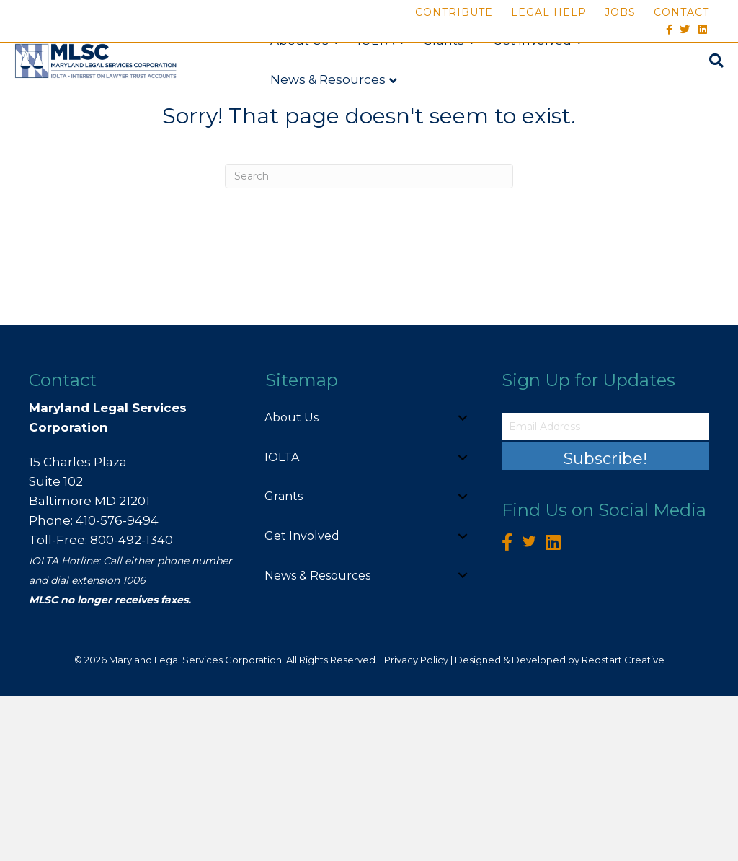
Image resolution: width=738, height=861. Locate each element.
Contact (681, 12)
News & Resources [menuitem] (317, 739)
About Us (298, 83)
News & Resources (326, 122)
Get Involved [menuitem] (301, 700)
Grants (442, 83)
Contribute (454, 12)
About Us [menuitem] (291, 582)
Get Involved (531, 83)
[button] (463, 582)
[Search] (715, 103)
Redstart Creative (623, 824)
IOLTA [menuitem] (281, 622)
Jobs (620, 12)
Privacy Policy (416, 824)
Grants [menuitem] (283, 661)
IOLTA (374, 83)
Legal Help (549, 12)
